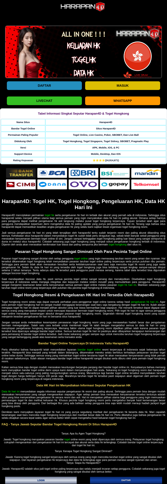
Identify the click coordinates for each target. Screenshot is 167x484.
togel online (81, 258)
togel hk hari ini (127, 285)
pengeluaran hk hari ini (144, 302)
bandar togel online (89, 349)
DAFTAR (126, 480)
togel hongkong (117, 244)
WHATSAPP (123, 101)
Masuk (123, 85)
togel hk (49, 215)
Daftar (44, 85)
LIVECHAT (44, 101)
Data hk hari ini (11, 391)
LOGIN (41, 480)
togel (67, 439)
